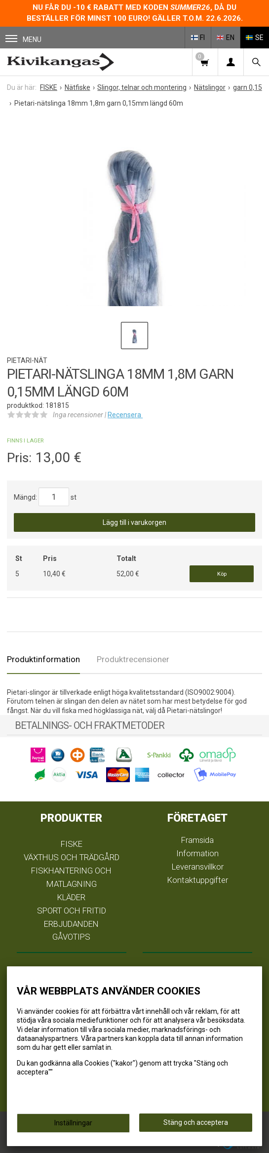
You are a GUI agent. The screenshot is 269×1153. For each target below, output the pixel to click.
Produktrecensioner (133, 659)
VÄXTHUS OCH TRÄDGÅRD (71, 857)
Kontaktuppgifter (197, 880)
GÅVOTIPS (71, 937)
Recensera (125, 415)
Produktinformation (43, 659)
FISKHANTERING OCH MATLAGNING (71, 877)
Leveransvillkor (198, 867)
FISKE (71, 844)
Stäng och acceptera (195, 1122)
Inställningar (73, 1123)
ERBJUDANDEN (71, 924)
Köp (222, 574)
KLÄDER (71, 897)
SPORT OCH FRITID (71, 910)
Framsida (197, 840)
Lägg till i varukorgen (134, 522)
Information (197, 853)
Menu (23, 39)
